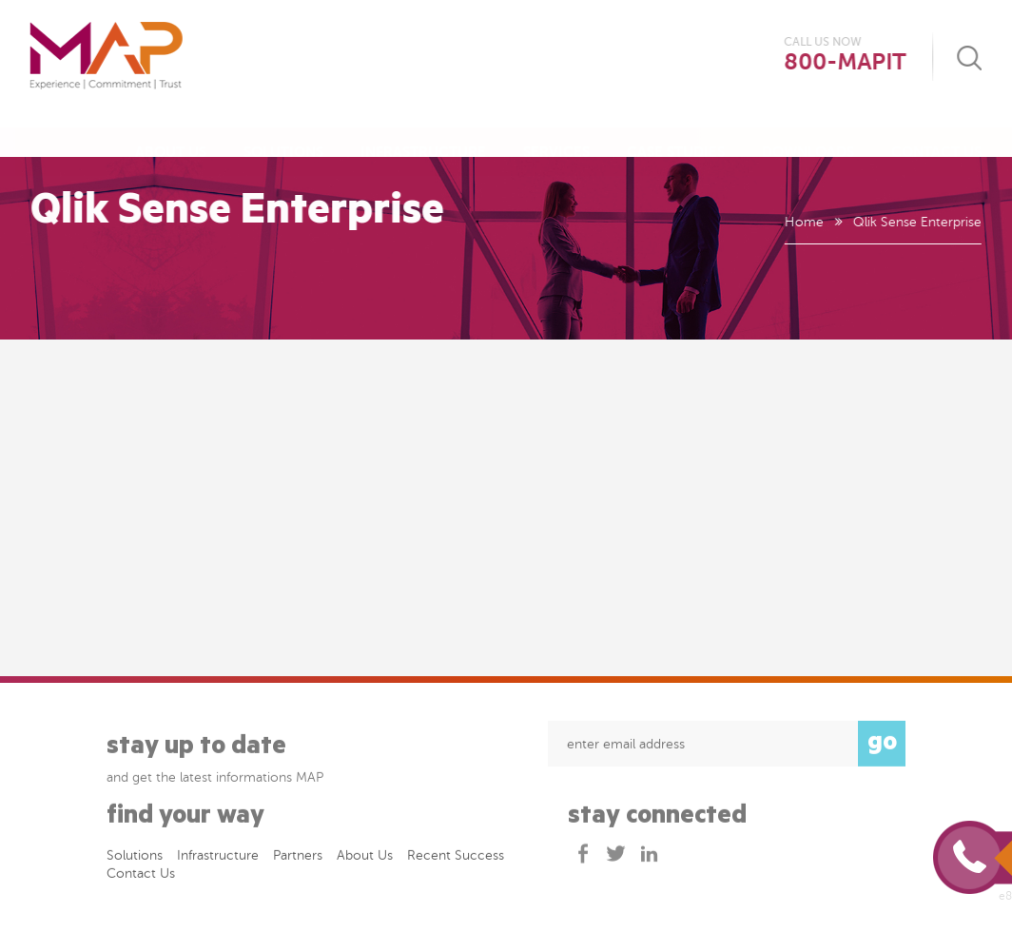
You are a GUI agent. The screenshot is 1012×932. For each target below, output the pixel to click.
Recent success (455, 858)
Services (556, 134)
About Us (170, 134)
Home (803, 222)
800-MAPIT (845, 62)
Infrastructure (423, 134)
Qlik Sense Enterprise (916, 222)
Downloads (808, 134)
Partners (297, 858)
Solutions (283, 134)
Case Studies (676, 134)
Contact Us (936, 134)
